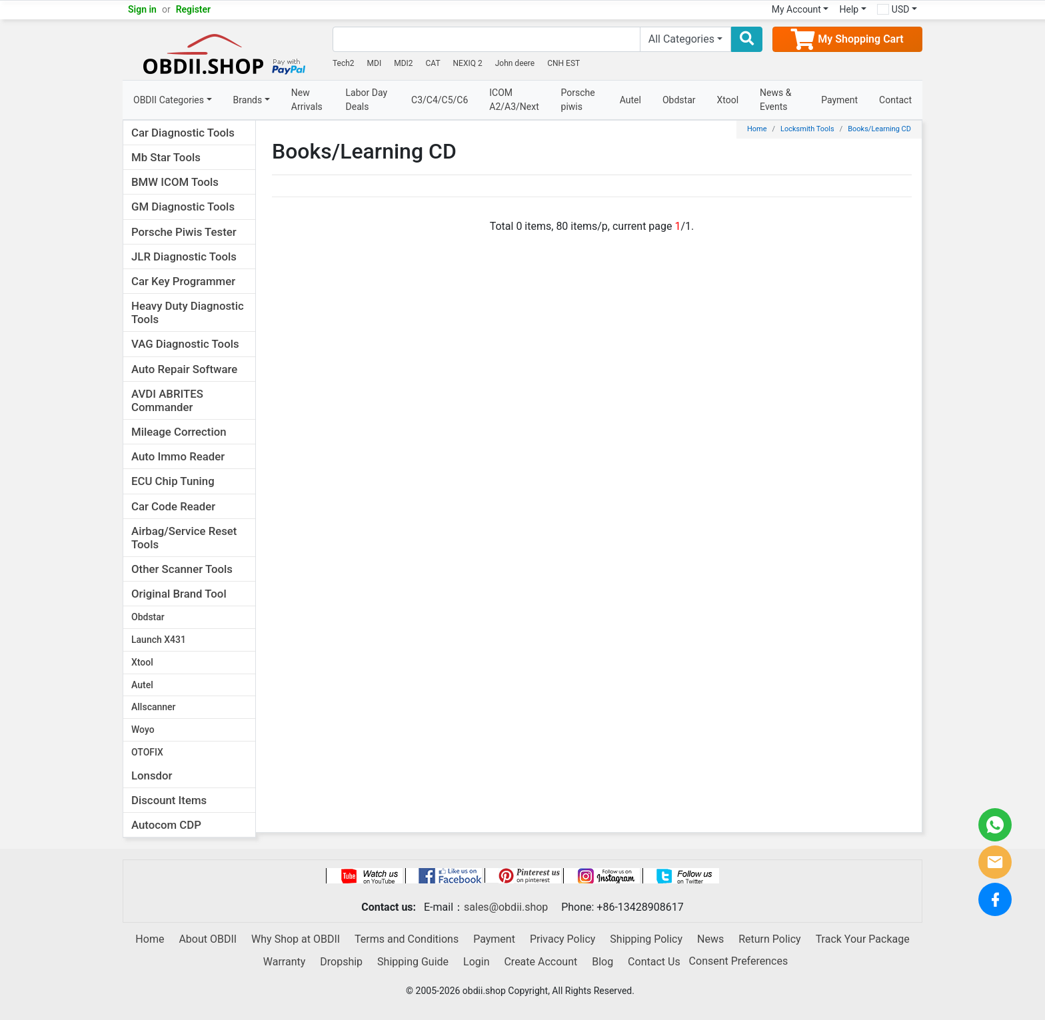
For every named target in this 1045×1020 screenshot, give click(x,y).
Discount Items (169, 800)
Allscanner (153, 707)
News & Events (775, 99)
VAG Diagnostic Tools (185, 343)
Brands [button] (248, 100)
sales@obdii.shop (506, 907)
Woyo (143, 729)
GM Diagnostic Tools (183, 206)
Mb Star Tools (166, 157)
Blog (602, 961)
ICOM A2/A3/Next (514, 99)
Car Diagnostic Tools (183, 132)
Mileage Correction (179, 431)
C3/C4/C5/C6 (439, 100)
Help (848, 9)
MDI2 (403, 63)
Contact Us (654, 961)
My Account (796, 9)
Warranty (284, 961)
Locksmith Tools (807, 129)
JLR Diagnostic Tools (184, 256)
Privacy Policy (563, 939)
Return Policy (769, 939)
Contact (895, 100)
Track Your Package (863, 939)
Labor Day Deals (367, 99)
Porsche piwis (578, 99)
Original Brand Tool (179, 593)
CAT (433, 63)
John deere (515, 63)
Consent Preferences (738, 961)
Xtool (728, 100)
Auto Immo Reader (178, 456)
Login (476, 961)
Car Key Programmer (183, 281)
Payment (839, 100)
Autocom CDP (166, 824)
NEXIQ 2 (468, 63)
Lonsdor (151, 775)
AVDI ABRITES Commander (167, 400)
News (710, 939)
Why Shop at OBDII (295, 939)
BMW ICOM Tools (175, 182)
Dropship (341, 961)
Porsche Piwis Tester (184, 232)
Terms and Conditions (407, 939)
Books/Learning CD (879, 129)
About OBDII (208, 939)
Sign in (142, 9)
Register (193, 9)
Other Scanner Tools (182, 569)
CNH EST (563, 63)
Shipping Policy (646, 939)
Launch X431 (158, 639)
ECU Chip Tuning (173, 481)
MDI (374, 63)
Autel (630, 100)
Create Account (540, 961)
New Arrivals (307, 99)
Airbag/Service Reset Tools (184, 537)
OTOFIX (147, 752)
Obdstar (679, 100)
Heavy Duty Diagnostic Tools (187, 312)
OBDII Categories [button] (168, 100)
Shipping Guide (413, 961)
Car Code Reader (173, 506)
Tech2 (344, 63)
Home (757, 129)
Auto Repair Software (184, 369)
